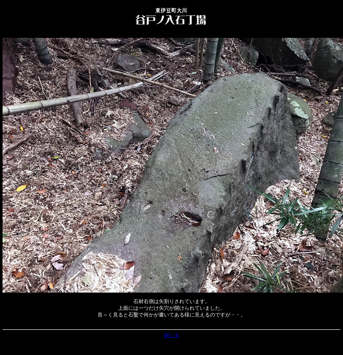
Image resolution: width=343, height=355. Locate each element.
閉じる (171, 335)
